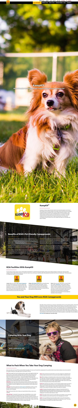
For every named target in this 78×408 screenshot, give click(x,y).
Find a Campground (37, 2)
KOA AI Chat (42, 0)
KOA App (54, 0)
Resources (69, 2)
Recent (63, 0)
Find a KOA (42, 313)
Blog (51, 0)
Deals (64, 2)
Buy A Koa (58, 0)
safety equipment (23, 386)
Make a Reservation (16, 348)
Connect (47, 0)
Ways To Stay (52, 2)
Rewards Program (59, 2)
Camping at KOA (45, 2)
